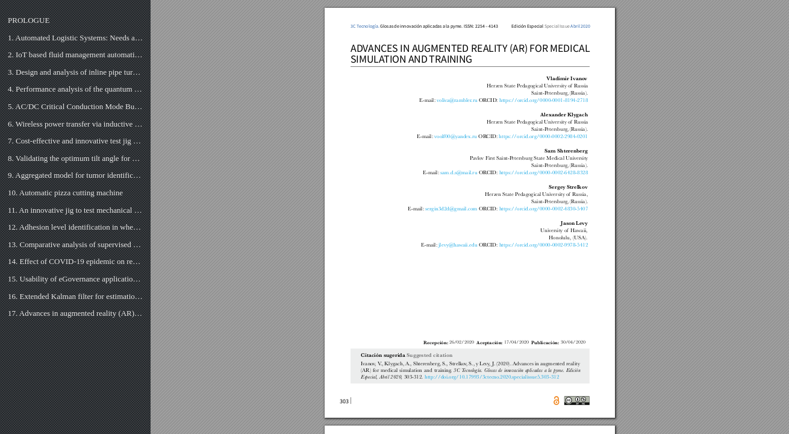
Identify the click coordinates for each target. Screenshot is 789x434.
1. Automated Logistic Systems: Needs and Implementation (75, 37)
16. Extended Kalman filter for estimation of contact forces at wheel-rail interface (75, 296)
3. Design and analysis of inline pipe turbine (75, 72)
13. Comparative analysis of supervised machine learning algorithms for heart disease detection (75, 244)
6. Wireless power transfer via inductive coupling (75, 123)
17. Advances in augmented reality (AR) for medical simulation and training (75, 313)
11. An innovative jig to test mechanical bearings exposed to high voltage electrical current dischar (75, 210)
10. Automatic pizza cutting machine (65, 192)
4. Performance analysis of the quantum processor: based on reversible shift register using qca (75, 88)
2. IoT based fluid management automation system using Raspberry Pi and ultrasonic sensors (75, 54)
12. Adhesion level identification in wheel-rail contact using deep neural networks (75, 226)
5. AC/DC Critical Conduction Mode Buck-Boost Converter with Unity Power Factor (75, 106)
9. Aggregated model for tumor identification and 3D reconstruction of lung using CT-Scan (75, 175)
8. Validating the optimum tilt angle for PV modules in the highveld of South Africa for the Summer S (75, 158)
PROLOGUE (28, 20)
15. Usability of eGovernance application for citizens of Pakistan (75, 278)
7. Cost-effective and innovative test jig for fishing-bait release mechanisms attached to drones (75, 140)
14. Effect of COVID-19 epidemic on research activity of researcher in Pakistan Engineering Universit (75, 261)
